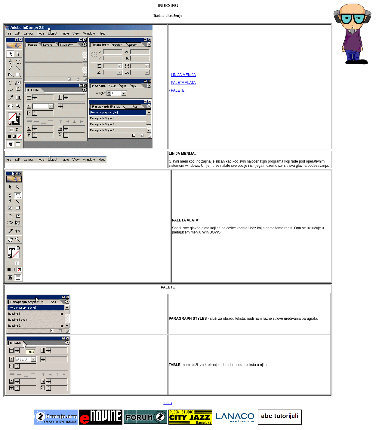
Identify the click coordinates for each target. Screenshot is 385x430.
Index (167, 403)
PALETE (177, 90)
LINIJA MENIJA (183, 75)
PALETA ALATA (183, 83)
